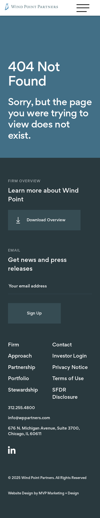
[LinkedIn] (12, 450)
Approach (20, 356)
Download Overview (46, 220)
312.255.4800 (21, 408)
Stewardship (23, 390)
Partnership (21, 367)
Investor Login (69, 356)
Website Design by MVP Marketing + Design (43, 493)
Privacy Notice (70, 367)
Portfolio (18, 378)
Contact (62, 345)
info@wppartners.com (29, 418)
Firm (13, 345)
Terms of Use (68, 378)
